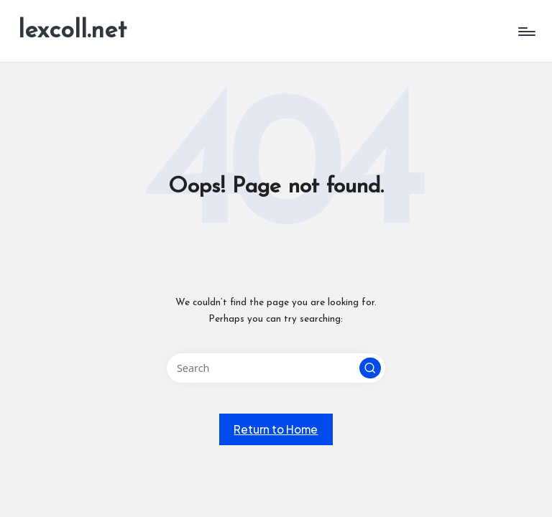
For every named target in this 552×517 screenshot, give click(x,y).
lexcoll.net (72, 31)
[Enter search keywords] (275, 368)
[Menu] (525, 31)
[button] (370, 368)
